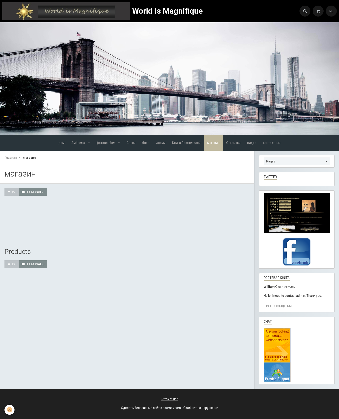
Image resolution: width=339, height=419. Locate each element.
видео (251, 143)
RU (331, 11)
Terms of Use (169, 399)
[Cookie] (9, 410)
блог (145, 143)
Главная (10, 158)
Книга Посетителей (186, 143)
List (12, 192)
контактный (271, 143)
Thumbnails (33, 192)
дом (62, 143)
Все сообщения (279, 306)
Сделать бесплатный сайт (140, 408)
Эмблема (78, 143)
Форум (160, 143)
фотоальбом (106, 143)
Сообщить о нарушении (200, 408)
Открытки (233, 143)
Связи (131, 143)
